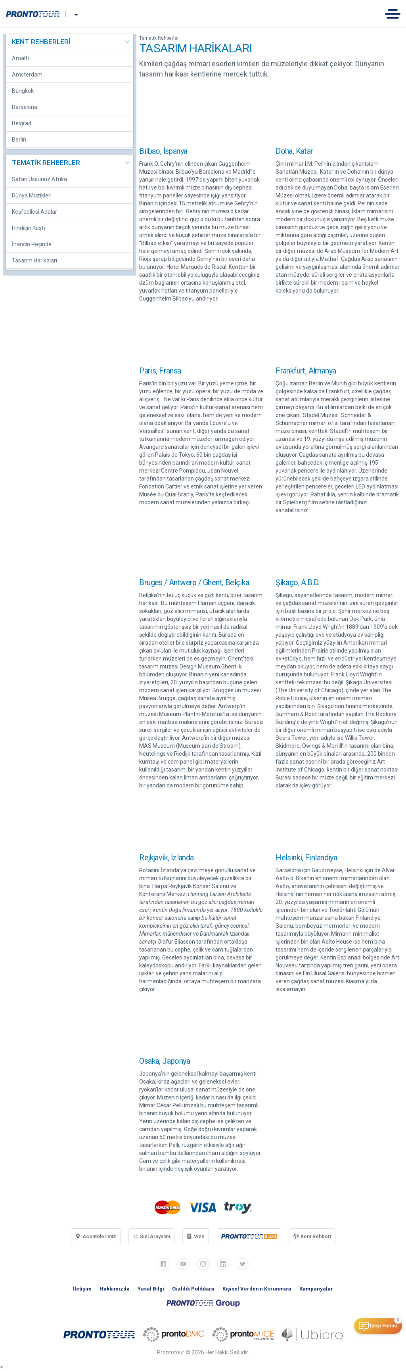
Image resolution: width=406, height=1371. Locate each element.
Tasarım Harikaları (34, 260)
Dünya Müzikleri (32, 195)
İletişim (82, 1288)
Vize (196, 1236)
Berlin (19, 139)
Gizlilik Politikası (193, 1288)
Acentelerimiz (95, 1236)
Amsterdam (27, 74)
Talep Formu (383, 1326)
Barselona (24, 107)
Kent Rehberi (312, 1236)
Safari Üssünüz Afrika (39, 179)
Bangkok (23, 91)
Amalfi (20, 58)
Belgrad (21, 123)
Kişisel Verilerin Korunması (256, 1288)
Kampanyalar (316, 1288)
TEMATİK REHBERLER (46, 163)
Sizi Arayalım (151, 1236)
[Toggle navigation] (395, 13)
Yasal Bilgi (151, 1288)
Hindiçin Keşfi (28, 228)
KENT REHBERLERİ (41, 42)
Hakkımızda (115, 1288)
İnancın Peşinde (32, 244)
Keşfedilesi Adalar (34, 212)
